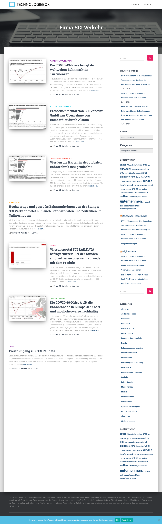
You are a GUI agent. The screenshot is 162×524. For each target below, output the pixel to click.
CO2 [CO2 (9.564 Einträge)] (122, 173)
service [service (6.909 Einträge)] (134, 192)
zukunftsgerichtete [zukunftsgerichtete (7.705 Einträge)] (132, 206)
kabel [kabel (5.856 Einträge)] (140, 181)
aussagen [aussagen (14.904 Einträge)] (125, 168)
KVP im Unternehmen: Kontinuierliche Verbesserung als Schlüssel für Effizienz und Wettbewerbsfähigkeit (136, 80)
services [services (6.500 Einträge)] (141, 192)
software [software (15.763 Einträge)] (125, 196)
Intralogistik (14, 202)
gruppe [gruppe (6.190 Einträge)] (127, 181)
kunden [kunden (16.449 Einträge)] (147, 181)
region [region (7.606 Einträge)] (144, 189)
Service (147, 4)
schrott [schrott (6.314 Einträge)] (129, 192)
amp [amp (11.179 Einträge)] (145, 164)
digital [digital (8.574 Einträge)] (144, 173)
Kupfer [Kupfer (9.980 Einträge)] (123, 185)
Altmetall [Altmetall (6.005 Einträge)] (130, 165)
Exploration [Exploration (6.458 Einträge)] (140, 177)
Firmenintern (126, 358)
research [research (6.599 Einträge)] (123, 192)
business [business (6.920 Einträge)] (140, 169)
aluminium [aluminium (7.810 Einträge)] (137, 165)
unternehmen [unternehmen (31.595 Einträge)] (131, 201)
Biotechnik (125, 324)
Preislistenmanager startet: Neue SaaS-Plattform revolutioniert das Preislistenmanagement (134, 279)
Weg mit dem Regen (129, 244)
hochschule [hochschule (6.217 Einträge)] (134, 181)
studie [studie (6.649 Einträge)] (133, 196)
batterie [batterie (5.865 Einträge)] (134, 169)
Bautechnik (125, 319)
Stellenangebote (128, 421)
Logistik (53, 245)
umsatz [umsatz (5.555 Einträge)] (144, 196)
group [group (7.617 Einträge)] (122, 181)
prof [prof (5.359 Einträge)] (140, 189)
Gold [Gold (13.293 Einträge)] (147, 176)
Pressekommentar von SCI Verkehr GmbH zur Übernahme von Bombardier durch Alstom (76, 115)
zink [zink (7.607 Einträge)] (121, 206)
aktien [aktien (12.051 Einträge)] (123, 164)
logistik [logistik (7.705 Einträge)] (130, 185)
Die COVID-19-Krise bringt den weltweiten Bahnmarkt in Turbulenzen (73, 69)
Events (124, 343)
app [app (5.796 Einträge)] (149, 165)
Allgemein (125, 309)
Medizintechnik (127, 397)
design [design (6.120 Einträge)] (138, 173)
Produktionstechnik (129, 411)
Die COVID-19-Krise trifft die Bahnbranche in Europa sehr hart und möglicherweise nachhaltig (75, 306)
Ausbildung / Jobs (128, 314)
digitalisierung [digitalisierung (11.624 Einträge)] (128, 176)
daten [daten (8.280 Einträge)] (133, 173)
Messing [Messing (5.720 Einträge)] (128, 189)
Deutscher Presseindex (134, 215)
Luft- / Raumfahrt (128, 382)
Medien (12, 347)
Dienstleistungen (128, 328)
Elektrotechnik (127, 333)
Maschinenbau (127, 387)
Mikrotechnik (126, 402)
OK (117, 520)
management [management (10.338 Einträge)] (146, 185)
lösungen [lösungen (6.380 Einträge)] (137, 185)
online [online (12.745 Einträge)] (134, 189)
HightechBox (129, 251)
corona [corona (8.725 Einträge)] (128, 173)
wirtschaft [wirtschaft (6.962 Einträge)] (146, 202)
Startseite (135, 4)
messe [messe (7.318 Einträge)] (122, 189)
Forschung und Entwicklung (132, 363)
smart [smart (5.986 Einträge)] (146, 192)
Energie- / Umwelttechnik (131, 338)
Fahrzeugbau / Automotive (61, 61)
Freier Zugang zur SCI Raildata (32, 351)
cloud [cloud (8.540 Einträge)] (146, 169)
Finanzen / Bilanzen (58, 298)
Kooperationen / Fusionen (60, 107)
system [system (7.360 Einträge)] (139, 196)
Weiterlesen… (95, 90)
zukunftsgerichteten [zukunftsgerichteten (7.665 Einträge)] (128, 209)
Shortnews (125, 416)
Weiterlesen (126, 520)
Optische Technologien (130, 406)
